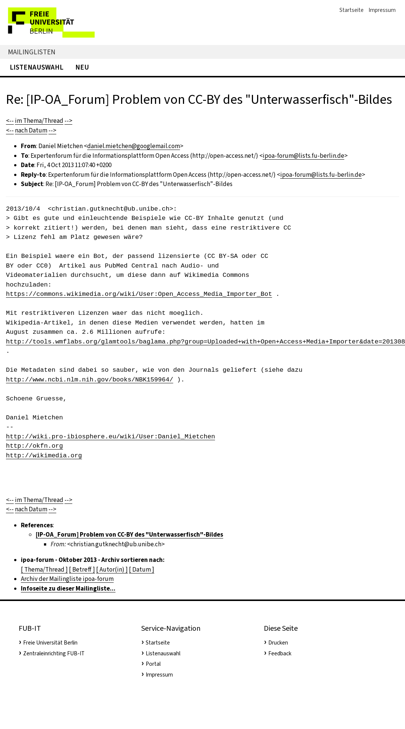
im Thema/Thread (39, 120)
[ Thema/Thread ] (44, 569)
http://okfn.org (34, 446)
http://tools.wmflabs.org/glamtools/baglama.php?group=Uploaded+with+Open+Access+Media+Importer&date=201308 (205, 342)
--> (68, 120)
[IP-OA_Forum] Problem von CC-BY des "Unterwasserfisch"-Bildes (129, 534)
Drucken (278, 642)
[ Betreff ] (82, 569)
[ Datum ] (141, 569)
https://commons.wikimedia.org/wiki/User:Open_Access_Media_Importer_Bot (139, 294)
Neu (82, 67)
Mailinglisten (32, 52)
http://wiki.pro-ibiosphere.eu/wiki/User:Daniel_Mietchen (110, 436)
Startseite (351, 10)
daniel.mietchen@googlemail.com (133, 146)
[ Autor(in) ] (112, 569)
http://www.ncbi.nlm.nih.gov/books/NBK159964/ (89, 379)
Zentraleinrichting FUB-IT (54, 653)
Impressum (382, 10)
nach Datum (31, 130)
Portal (153, 664)
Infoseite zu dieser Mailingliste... (68, 588)
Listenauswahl (36, 67)
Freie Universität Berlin (50, 642)
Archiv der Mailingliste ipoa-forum (67, 579)
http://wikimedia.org (44, 455)
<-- (10, 120)
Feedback (279, 653)
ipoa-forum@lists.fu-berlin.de (303, 155)
